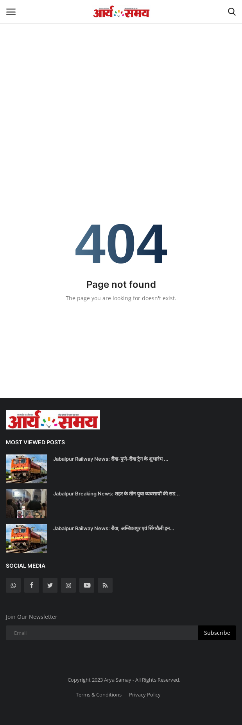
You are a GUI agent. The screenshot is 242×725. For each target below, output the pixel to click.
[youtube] (86, 585)
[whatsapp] (13, 585)
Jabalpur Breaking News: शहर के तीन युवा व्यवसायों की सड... (116, 493)
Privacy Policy (145, 694)
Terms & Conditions (99, 694)
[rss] (105, 585)
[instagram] (68, 585)
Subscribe (217, 632)
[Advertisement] (121, 58)
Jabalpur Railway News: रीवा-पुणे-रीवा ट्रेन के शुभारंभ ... (111, 459)
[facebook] (31, 585)
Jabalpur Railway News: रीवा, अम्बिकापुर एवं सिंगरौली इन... (113, 528)
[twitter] (50, 585)
